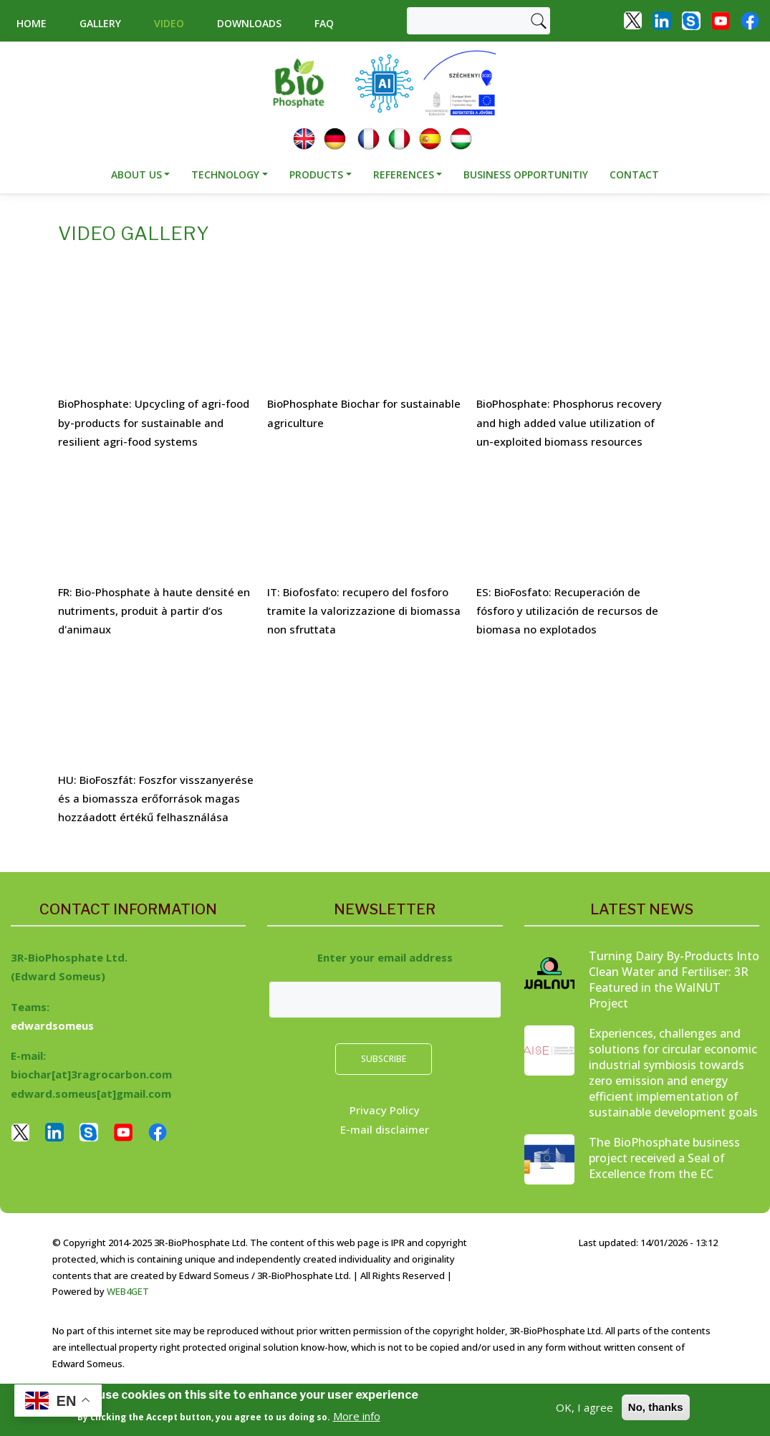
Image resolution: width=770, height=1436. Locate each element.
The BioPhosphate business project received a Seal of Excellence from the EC (664, 1158)
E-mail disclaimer (384, 1129)
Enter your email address (385, 957)
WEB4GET (128, 1291)
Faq (324, 23)
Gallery (100, 23)
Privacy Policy (385, 1110)
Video (169, 23)
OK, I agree (584, 1407)
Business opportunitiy (525, 174)
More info (356, 1416)
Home (31, 23)
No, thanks (655, 1407)
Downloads (249, 23)
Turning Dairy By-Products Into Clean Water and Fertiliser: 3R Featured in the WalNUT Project (674, 979)
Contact (634, 174)
